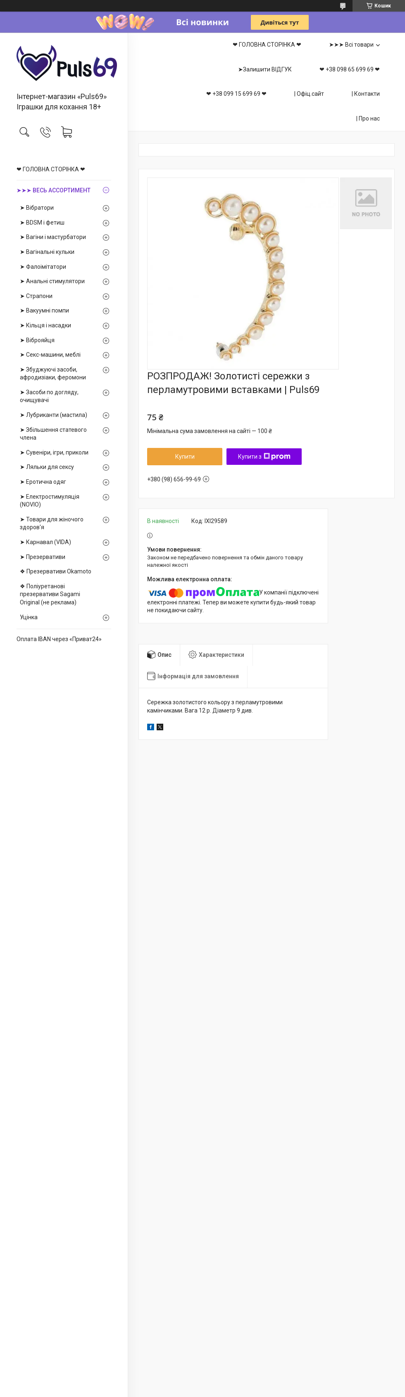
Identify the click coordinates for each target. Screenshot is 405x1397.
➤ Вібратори (37, 207)
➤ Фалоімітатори (43, 266)
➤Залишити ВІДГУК (265, 69)
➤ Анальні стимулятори (52, 281)
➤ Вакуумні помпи (44, 310)
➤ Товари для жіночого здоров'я (51, 523)
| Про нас (368, 118)
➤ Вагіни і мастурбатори (53, 237)
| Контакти (366, 93)
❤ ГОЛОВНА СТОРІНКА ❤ (51, 169)
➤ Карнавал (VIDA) (45, 542)
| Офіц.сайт (309, 93)
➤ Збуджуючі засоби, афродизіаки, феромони (53, 373)
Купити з (264, 456)
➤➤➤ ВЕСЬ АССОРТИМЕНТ (54, 190)
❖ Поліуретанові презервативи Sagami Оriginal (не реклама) (50, 594)
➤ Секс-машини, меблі (50, 354)
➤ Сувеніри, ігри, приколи (54, 452)
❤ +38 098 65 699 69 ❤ (349, 69)
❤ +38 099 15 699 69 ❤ (236, 93)
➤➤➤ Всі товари (351, 44)
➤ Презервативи (42, 557)
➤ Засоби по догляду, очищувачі (49, 396)
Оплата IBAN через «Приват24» (59, 639)
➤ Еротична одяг (43, 481)
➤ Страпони (36, 296)
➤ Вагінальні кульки (47, 252)
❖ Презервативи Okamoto (55, 571)
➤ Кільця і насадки (45, 325)
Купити (185, 456)
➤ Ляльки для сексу (47, 467)
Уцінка (29, 617)
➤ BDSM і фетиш (42, 222)
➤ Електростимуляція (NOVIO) (49, 500)
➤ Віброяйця (37, 340)
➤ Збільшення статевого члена (53, 433)
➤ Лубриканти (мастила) (53, 415)
